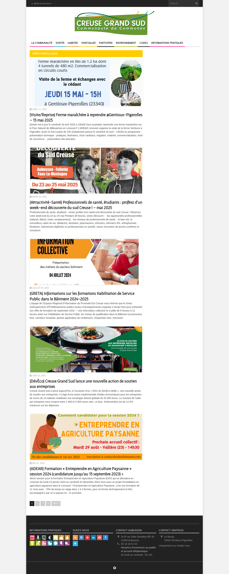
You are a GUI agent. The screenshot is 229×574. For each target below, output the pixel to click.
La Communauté (41, 42)
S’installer (88, 42)
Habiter (73, 42)
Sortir (60, 42)
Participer (105, 42)
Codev (144, 42)
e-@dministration (41, 3)
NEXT (56, 503)
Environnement (126, 42)
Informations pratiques (167, 42)
